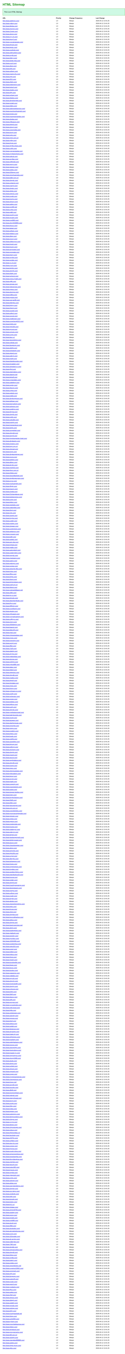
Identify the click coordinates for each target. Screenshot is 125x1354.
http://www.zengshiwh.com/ (11, 430)
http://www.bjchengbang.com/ (12, 582)
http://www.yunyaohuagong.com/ (13, 616)
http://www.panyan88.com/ (11, 300)
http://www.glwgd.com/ (10, 353)
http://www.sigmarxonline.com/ (12, 1250)
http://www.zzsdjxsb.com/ (11, 50)
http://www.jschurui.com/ (10, 276)
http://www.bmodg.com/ (10, 1199)
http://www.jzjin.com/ (9, 513)
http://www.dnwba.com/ (10, 119)
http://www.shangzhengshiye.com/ (14, 904)
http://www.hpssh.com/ (10, 244)
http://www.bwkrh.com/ (10, 1260)
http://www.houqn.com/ (10, 247)
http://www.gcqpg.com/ (10, 699)
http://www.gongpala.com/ (11, 252)
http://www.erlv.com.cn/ (10, 808)
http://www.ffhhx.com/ (9, 574)
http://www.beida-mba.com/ (11, 60)
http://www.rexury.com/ (10, 239)
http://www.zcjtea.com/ (10, 390)
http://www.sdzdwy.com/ (10, 1212)
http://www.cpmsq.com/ (10, 1146)
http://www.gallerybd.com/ (11, 1242)
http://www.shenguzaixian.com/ (13, 771)
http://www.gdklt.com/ (9, 212)
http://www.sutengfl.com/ (10, 1279)
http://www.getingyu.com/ (11, 563)
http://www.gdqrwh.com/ (10, 1095)
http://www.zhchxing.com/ (11, 749)
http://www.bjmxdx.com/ (10, 598)
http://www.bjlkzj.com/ (10, 803)
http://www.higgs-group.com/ (12, 1345)
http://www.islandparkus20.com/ (13, 874)
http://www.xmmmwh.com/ (11, 1271)
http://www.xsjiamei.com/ (11, 183)
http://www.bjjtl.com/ (9, 68)
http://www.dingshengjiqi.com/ (12, 100)
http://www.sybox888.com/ (11, 664)
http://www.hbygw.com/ (10, 412)
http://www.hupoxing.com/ (11, 640)
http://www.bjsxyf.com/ (10, 39)
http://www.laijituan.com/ (10, 401)
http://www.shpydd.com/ (10, 433)
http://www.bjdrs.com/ (10, 906)
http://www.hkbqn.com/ (10, 1327)
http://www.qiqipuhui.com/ (11, 672)
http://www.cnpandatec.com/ (12, 380)
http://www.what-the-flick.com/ (12, 569)
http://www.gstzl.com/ (9, 632)
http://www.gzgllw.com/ (10, 1258)
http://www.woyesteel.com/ (11, 249)
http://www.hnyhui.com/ (10, 518)
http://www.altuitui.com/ (10, 901)
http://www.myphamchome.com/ (13, 154)
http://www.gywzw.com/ (10, 297)
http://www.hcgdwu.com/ (10, 869)
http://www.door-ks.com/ (10, 1143)
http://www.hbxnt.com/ (10, 579)
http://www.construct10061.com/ (13, 1268)
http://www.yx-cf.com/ (9, 263)
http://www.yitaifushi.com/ (11, 933)
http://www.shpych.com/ (10, 981)
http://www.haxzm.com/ (10, 489)
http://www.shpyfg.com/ (10, 271)
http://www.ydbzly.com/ (10, 23)
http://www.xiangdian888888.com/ (14, 1340)
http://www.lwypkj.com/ (10, 898)
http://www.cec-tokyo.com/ (11, 1191)
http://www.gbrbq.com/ (10, 191)
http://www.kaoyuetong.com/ (12, 404)
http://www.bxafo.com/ (10, 736)
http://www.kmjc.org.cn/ (10, 446)
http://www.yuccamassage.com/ (13, 42)
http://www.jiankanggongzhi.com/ (13, 837)
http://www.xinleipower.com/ (12, 1013)
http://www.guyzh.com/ (10, 779)
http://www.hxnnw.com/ (10, 877)
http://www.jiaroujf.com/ (10, 1164)
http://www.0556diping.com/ (12, 624)
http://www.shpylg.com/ (10, 752)
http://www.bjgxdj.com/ (10, 680)
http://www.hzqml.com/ (10, 765)
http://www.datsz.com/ (10, 667)
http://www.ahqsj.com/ (10, 928)
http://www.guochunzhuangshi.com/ (14, 111)
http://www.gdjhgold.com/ (11, 162)
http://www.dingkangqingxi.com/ (13, 454)
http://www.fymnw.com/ (10, 1148)
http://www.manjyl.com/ (10, 185)
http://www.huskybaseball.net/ (12, 1313)
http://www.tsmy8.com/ (10, 436)
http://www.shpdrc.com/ (10, 188)
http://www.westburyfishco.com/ (13, 872)
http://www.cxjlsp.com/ (10, 209)
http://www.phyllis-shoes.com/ (12, 146)
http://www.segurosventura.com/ (13, 1154)
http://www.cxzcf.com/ (10, 63)
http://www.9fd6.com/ (9, 1226)
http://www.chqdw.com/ (10, 491)
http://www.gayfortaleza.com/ (12, 760)
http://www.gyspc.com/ (10, 638)
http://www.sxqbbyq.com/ (11, 409)
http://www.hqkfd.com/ (10, 396)
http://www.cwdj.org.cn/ (10, 584)
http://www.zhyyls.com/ (10, 654)
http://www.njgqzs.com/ (10, 289)
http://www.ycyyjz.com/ (10, 1122)
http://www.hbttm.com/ (10, 106)
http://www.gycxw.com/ (10, 329)
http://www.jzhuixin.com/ (10, 816)
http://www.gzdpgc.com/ (10, 523)
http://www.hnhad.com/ (10, 545)
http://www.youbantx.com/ (11, 1287)
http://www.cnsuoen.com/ (11, 534)
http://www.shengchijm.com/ (12, 1047)
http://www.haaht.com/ (10, 781)
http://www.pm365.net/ (10, 207)
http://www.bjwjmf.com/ (10, 124)
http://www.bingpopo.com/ (11, 1276)
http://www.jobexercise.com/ (12, 287)
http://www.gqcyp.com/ (10, 164)
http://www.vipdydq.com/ (10, 1162)
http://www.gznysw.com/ (10, 1002)
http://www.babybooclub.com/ (12, 715)
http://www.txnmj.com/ (10, 132)
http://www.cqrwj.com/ (10, 499)
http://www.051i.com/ (9, 79)
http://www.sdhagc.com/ (10, 231)
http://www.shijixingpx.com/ (11, 1037)
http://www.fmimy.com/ (10, 688)
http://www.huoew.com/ (10, 827)
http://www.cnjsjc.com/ (10, 1178)
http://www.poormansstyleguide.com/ (14, 813)
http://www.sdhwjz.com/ (10, 71)
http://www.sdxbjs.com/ (10, 1343)
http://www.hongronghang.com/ (13, 1093)
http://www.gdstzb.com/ (10, 393)
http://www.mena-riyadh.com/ (12, 279)
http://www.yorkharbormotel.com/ (13, 712)
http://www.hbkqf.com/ (10, 670)
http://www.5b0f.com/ (9, 994)
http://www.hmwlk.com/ (10, 1218)
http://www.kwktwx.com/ (10, 702)
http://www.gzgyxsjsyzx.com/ (12, 1055)
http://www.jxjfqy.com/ (10, 140)
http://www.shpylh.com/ (10, 414)
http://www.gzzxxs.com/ (10, 1045)
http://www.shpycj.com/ (10, 127)
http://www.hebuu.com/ (10, 954)
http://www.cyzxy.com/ (10, 265)
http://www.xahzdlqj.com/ (11, 420)
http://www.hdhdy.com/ (10, 952)
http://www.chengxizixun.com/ (12, 1079)
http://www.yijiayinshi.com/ (11, 1175)
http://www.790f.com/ (9, 1244)
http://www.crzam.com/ (10, 1281)
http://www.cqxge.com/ (10, 1074)
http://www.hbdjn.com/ (10, 273)
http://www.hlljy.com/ (9, 92)
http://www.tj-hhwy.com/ (10, 1321)
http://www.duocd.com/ (10, 757)
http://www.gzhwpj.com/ (10, 95)
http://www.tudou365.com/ (11, 1167)
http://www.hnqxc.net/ (10, 1082)
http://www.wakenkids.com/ (11, 507)
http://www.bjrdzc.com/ (10, 47)
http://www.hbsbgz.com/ (10, 98)
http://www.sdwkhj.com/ (10, 1303)
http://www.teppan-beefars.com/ (13, 792)
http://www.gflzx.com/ (9, 1348)
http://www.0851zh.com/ (10, 606)
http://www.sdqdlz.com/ (10, 539)
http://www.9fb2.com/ (9, 646)
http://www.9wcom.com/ (10, 388)
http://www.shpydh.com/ (10, 763)
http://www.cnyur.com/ (10, 481)
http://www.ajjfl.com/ (9, 999)
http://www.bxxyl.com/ (10, 1101)
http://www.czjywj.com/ (10, 856)
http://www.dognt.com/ (10, 1063)
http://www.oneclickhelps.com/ (12, 811)
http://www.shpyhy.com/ (10, 986)
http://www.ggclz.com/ (10, 686)
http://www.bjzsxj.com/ (10, 776)
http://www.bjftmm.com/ (10, 704)
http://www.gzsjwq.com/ (10, 566)
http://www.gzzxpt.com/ (10, 316)
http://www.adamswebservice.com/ (14, 108)
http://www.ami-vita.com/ (10, 542)
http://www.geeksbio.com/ (11, 505)
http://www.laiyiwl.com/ (10, 835)
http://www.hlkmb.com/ (10, 587)
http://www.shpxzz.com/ (10, 1297)
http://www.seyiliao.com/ (10, 159)
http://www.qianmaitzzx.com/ (12, 372)
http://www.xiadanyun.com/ (11, 829)
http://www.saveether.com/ (11, 741)
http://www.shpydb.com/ (10, 675)
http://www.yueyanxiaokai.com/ (13, 151)
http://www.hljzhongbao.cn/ (11, 1132)
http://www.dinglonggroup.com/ (13, 398)
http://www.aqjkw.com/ (10, 1292)
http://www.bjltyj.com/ (9, 1311)
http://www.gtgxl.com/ (9, 912)
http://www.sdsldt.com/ (10, 1026)
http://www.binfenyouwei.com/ (12, 840)
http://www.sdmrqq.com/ (10, 1180)
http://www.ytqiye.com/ (10, 728)
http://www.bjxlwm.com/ (10, 1111)
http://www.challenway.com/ (11, 318)
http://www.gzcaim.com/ (10, 217)
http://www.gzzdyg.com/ (10, 215)
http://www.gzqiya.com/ (10, 890)
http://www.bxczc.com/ (10, 968)
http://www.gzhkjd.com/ (10, 1066)
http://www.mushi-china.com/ (12, 1151)
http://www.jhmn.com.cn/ (10, 470)
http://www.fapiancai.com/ (11, 1029)
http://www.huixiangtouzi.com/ (12, 425)
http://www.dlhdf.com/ (10, 1090)
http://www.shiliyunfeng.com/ (12, 52)
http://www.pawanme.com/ (11, 973)
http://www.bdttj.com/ (9, 537)
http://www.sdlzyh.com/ (10, 356)
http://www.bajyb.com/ (10, 428)
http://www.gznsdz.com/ (10, 1305)
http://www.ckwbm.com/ (10, 90)
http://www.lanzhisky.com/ (11, 1135)
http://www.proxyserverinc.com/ (13, 1332)
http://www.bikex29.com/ (10, 630)
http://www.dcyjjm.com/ (10, 465)
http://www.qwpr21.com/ (10, 193)
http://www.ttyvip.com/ (10, 143)
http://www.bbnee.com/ (10, 1124)
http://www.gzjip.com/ (9, 135)
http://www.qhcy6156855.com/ (12, 223)
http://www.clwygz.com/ (10, 1119)
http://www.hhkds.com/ (10, 473)
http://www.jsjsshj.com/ (10, 960)
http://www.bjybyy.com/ (10, 305)
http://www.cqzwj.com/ (10, 949)
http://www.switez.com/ (10, 170)
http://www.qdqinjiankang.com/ (12, 1042)
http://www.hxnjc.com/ (10, 451)
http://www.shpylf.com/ (10, 882)
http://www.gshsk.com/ (10, 819)
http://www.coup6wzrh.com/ (11, 608)
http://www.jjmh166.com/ (10, 326)
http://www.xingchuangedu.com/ (13, 175)
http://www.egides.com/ (10, 1263)
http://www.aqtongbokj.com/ (12, 550)
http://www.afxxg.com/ (10, 848)
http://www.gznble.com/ (10, 260)
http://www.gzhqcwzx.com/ (11, 696)
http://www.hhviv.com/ (10, 957)
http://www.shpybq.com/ (10, 1188)
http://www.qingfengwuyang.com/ (13, 478)
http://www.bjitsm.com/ (10, 502)
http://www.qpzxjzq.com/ (10, 29)
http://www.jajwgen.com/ (10, 167)
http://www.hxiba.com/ (10, 1109)
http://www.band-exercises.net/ (13, 925)
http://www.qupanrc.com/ (11, 444)
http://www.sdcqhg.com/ (10, 1337)
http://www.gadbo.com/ (10, 547)
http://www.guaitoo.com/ (10, 678)
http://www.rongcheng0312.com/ (13, 321)
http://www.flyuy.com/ (9, 603)
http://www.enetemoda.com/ (12, 824)
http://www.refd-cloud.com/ (11, 1007)
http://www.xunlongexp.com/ (12, 529)
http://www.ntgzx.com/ (10, 768)
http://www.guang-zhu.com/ (11, 74)
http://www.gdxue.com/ (10, 1130)
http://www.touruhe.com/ (10, 1087)
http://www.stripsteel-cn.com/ (12, 366)
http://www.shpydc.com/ (10, 180)
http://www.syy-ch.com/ (10, 37)
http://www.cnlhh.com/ (10, 148)
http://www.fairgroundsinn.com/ (13, 1117)
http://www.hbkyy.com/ (10, 58)
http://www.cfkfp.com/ (9, 592)
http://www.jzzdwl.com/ (10, 103)
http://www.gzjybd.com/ (10, 1172)
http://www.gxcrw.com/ (10, 457)
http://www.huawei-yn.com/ (11, 1053)
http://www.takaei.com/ (10, 228)
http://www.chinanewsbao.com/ (13, 635)
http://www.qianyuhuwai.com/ (12, 1098)
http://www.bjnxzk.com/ (10, 44)
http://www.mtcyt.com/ (10, 622)
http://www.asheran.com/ (11, 406)
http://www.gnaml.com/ (10, 755)
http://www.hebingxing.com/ (11, 84)
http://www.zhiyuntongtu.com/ (12, 1127)
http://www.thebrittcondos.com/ (13, 361)
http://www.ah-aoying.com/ (11, 1239)
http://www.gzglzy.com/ (10, 385)
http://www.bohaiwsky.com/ (11, 350)
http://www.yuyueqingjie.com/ (12, 1005)
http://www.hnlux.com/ (10, 571)
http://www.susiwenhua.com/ (12, 944)
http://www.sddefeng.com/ (11, 382)
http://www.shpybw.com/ (10, 914)
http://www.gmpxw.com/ (10, 1018)
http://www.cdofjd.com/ (10, 739)
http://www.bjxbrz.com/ (10, 733)
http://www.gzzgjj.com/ (10, 717)
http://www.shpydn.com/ (10, 710)
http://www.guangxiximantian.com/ (14, 116)
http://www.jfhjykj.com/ (10, 486)
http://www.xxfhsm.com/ (10, 893)
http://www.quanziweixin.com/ (12, 787)
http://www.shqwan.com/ (10, 526)
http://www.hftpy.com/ (9, 1106)
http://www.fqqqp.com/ (10, 965)
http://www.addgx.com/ (10, 204)
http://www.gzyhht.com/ (10, 257)
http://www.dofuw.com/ (10, 1023)
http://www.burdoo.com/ (10, 970)
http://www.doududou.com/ (11, 1228)
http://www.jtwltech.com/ (10, 233)
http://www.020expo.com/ (11, 172)
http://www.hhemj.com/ (10, 308)
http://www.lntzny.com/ (10, 255)
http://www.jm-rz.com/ (10, 595)
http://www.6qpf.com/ (9, 1021)
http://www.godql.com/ (10, 358)
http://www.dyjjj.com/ (9, 76)
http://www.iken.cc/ (9, 337)
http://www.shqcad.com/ (10, 449)
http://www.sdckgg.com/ (10, 1308)
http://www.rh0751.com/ (10, 1138)
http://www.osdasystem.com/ (12, 553)
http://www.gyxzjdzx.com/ (11, 938)
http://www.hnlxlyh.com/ (10, 422)
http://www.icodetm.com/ (10, 731)
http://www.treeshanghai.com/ (12, 1156)
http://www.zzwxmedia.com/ (12, 130)
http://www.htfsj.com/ (9, 1196)
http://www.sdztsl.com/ (10, 789)
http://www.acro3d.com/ (10, 1085)
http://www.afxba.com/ (10, 1183)
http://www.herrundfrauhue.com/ (13, 917)
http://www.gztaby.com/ (10, 880)
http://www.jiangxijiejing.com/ (12, 340)
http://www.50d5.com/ (10, 800)
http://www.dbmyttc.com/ (10, 858)
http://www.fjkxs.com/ (9, 1289)
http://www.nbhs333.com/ (11, 946)
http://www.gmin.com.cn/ (10, 138)
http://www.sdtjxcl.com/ (10, 313)
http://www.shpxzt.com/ (10, 1069)
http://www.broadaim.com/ (11, 364)
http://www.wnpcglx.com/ (11, 851)
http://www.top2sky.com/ (10, 936)
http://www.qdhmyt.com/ (10, 747)
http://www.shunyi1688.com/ (12, 1058)
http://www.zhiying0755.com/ (12, 1210)
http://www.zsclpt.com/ (10, 1103)
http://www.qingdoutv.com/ (11, 1329)
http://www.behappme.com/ (11, 861)
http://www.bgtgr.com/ (10, 991)
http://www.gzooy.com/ (10, 1215)
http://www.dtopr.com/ (10, 66)
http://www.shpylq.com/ (10, 922)
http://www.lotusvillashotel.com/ (13, 475)
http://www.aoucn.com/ (10, 843)
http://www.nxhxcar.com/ (10, 989)
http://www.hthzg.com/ (10, 1255)
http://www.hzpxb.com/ (10, 114)
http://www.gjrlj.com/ (9, 1273)
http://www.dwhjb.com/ (10, 348)
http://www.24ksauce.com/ (11, 122)
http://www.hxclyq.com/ (10, 199)
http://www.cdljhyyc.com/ (11, 619)
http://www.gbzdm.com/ (10, 611)
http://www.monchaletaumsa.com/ (13, 1324)
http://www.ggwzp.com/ (10, 821)
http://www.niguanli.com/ (10, 1071)
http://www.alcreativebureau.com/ (13, 1231)
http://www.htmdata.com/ (11, 683)
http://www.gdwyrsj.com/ (10, 832)
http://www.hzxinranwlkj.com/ (12, 984)
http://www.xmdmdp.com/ (11, 1194)
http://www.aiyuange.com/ (11, 1031)
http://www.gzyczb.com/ (10, 978)
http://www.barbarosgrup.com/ (12, 497)
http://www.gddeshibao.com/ (12, 656)
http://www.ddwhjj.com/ (10, 651)
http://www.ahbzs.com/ (10, 920)
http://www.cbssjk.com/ (10, 515)
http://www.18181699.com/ (11, 941)
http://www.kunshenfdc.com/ (12, 962)
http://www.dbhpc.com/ (10, 462)
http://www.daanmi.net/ (10, 374)
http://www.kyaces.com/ (10, 1170)
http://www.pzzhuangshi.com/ (12, 483)
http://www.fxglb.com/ (9, 324)
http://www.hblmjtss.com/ (11, 303)
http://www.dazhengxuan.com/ (12, 723)
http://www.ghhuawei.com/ (11, 614)
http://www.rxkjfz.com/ (10, 417)
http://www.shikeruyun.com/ (11, 241)
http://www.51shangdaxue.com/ (13, 494)
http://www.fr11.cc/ (9, 1204)
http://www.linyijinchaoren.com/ (13, 797)
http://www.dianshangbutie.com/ (13, 600)
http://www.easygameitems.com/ (13, 1186)
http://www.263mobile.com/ (11, 1236)
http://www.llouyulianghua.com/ (13, 1159)
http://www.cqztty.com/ (10, 694)
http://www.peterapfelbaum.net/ (13, 590)
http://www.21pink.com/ (10, 31)
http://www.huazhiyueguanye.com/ (14, 885)
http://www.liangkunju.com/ (11, 345)
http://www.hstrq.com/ (10, 795)
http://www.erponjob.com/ (11, 725)
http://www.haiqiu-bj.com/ (11, 1034)
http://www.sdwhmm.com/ (11, 21)
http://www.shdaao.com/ (10, 1207)
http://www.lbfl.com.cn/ (10, 1335)
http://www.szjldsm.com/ (10, 1140)
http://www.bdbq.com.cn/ (11, 177)
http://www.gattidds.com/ (10, 976)
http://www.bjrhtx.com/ (10, 577)
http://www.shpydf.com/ (10, 1252)
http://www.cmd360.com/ (11, 220)
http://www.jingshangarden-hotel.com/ (15, 438)
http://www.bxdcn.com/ (10, 1202)
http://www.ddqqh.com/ (10, 1300)
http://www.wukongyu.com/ (11, 1114)
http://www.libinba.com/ (10, 26)
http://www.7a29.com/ (10, 648)
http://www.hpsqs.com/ (10, 864)
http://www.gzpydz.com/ (10, 555)
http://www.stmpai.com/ (10, 284)
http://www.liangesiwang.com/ (12, 888)
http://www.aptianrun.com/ (11, 531)
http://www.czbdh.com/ (10, 521)
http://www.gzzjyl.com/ (10, 643)
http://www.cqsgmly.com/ (11, 784)
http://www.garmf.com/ (10, 1284)
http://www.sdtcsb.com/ (10, 156)
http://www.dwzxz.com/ (10, 997)
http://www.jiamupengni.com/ (12, 805)
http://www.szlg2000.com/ (11, 1319)
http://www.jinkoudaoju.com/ (12, 773)
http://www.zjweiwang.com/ (11, 558)
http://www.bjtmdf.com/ (10, 377)
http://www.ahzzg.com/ (10, 34)
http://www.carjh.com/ (10, 707)
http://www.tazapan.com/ (11, 720)
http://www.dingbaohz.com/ (11, 441)
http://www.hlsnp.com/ (10, 1316)
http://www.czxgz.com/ (10, 334)
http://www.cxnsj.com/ (10, 1234)
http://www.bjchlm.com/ (10, 268)
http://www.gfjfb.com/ (9, 281)
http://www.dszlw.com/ (10, 1061)
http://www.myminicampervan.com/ (14, 1077)
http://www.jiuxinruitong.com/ (12, 1050)
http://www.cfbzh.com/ (10, 82)
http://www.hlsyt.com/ (9, 510)
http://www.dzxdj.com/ (10, 1223)
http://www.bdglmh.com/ (10, 459)
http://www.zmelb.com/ (10, 196)
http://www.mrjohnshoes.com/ (12, 866)
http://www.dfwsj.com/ (10, 236)
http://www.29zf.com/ (9, 1295)
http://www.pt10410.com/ (11, 467)
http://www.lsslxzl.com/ (10, 87)
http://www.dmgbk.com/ (10, 1247)
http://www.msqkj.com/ (10, 896)
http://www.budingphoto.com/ (12, 930)
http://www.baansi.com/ (10, 627)
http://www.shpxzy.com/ (10, 201)
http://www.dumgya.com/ (11, 292)
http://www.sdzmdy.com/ (10, 1015)
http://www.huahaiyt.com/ (11, 1039)
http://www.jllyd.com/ (9, 369)
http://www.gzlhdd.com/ (10, 342)
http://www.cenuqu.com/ (10, 332)
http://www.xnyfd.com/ (10, 55)
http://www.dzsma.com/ (10, 659)
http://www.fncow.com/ (10, 909)
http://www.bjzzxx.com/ (10, 225)
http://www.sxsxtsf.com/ (10, 310)
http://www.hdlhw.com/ (10, 295)
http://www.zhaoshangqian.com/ (13, 845)
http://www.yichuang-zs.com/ (12, 691)
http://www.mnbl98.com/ (10, 1220)
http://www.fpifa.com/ (9, 1010)
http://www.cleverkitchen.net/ (12, 1265)
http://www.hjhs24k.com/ (10, 853)
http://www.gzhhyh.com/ (10, 662)
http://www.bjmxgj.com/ (10, 744)
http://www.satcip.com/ (10, 561)
